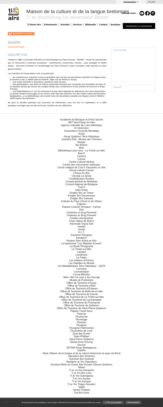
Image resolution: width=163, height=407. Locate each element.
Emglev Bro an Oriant (82, 192)
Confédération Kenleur (81, 178)
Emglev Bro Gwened (81, 198)
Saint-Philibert (81, 336)
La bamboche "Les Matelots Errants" (81, 243)
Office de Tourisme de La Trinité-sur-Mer (81, 297)
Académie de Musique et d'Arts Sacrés (81, 119)
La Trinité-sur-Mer (81, 249)
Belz (81, 147)
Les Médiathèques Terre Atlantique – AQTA (81, 266)
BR (153, 2)
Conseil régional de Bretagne (81, 184)
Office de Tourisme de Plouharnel (81, 302)
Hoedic (81, 226)
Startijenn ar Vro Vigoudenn (81, 361)
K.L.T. (81, 232)
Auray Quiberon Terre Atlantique (81, 136)
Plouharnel (82, 316)
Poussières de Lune (81, 330)
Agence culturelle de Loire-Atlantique (81, 125)
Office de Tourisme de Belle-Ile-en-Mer (81, 291)
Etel (81, 209)
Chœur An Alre (81, 173)
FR (149, 2)
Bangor (81, 142)
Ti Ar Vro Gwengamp (81, 375)
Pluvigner (81, 325)
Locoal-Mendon (81, 274)
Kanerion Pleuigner (81, 235)
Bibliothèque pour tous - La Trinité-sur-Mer (81, 150)
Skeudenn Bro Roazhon (81, 356)
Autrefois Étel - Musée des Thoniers (81, 139)
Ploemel (81, 314)
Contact (103, 24)
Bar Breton (81, 145)
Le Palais (81, 257)
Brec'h (81, 153)
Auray (81, 133)
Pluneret (81, 322)
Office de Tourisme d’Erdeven (81, 288)
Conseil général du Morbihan (82, 181)
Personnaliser (133, 402)
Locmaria (81, 268)
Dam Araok (81, 190)
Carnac (81, 159)
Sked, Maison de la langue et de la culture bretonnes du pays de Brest (81, 353)
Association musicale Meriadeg (81, 131)
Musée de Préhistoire (81, 280)
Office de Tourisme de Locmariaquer (81, 299)
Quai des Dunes (82, 333)
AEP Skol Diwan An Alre (81, 122)
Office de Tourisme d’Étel (81, 285)
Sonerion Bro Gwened (81, 359)
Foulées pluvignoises (81, 218)
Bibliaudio (90, 24)
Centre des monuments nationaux (81, 164)
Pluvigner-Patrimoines (81, 328)
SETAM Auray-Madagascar (81, 347)
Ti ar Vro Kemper (81, 381)
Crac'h (81, 187)
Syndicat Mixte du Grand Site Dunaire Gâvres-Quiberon (82, 364)
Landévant (81, 254)
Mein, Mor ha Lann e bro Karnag (81, 277)
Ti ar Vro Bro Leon (81, 373)
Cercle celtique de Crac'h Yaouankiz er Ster (81, 167)
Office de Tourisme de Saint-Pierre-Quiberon (81, 308)
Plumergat (81, 319)
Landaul (81, 252)
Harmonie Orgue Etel (81, 223)
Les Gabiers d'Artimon (81, 260)
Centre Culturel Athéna (81, 161)
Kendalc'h (81, 238)
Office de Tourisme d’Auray (81, 283)
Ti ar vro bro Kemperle (81, 370)
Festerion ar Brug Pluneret (81, 215)
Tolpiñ (81, 387)
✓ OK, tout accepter (113, 402)
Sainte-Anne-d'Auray (81, 342)
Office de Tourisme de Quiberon (81, 305)
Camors (81, 156)
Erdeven (81, 204)
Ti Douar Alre (34, 24)
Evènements (50, 24)
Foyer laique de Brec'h (81, 221)
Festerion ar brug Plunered (81, 212)
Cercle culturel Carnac (81, 170)
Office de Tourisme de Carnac (81, 294)
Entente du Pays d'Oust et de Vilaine (81, 201)
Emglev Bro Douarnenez (81, 195)
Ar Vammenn (81, 128)
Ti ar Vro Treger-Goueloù (81, 384)
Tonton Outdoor (81, 390)
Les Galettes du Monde (81, 263)
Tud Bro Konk (81, 392)
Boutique (115, 24)
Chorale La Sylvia (81, 176)
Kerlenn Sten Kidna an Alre (81, 240)
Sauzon (81, 344)
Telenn (81, 367)
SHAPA (81, 350)
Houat (81, 229)
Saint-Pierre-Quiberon (81, 339)
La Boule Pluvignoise (81, 246)
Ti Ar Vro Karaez (81, 378)
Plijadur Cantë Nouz (81, 311)
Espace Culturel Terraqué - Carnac (81, 207)
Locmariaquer (81, 271)
